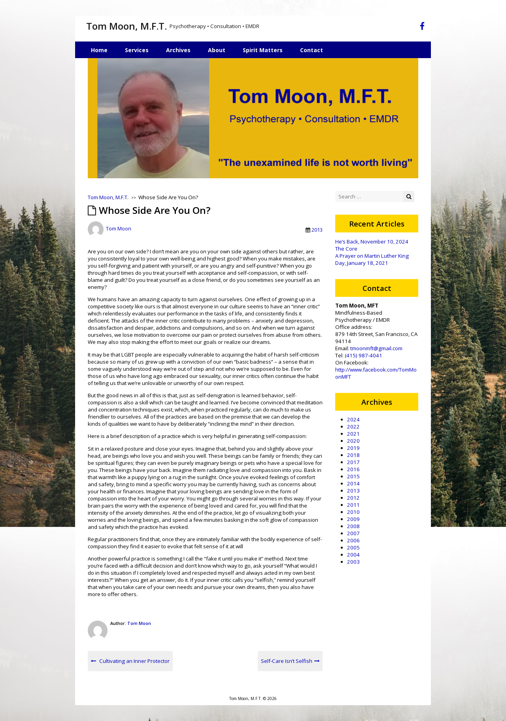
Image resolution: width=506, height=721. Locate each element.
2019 (353, 447)
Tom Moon (118, 228)
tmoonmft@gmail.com (376, 348)
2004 (353, 554)
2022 (353, 426)
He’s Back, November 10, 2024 (371, 241)
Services (137, 50)
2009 (353, 519)
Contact (311, 50)
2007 (353, 533)
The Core (346, 248)
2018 (353, 455)
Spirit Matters (263, 50)
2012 (353, 497)
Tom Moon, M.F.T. (126, 25)
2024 (353, 419)
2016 (353, 469)
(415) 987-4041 (363, 355)
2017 (353, 462)
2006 (353, 540)
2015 (353, 476)
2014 (353, 483)
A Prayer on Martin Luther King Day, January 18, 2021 (372, 259)
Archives (178, 50)
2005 (353, 547)
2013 (317, 229)
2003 (353, 561)
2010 (353, 511)
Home (99, 50)
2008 (353, 526)
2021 (353, 433)
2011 (353, 504)
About (216, 50)
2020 (353, 440)
